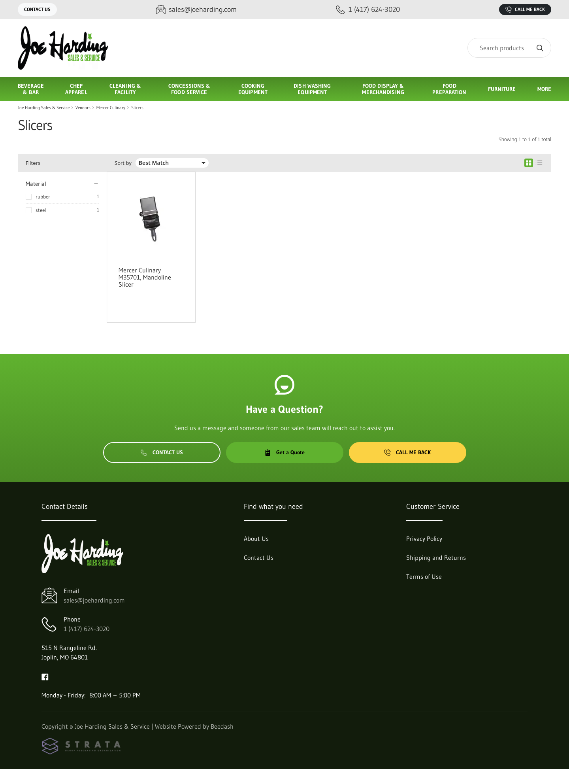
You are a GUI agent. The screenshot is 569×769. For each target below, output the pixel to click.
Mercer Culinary (110, 107)
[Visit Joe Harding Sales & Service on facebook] (45, 676)
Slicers (137, 107)
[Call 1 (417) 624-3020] (368, 9)
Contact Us (37, 9)
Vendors (82, 107)
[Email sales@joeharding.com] (196, 9)
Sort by (123, 163)
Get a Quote (284, 452)
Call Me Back (525, 9)
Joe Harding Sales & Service (44, 107)
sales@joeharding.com (94, 600)
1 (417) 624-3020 (86, 629)
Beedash (222, 726)
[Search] (509, 48)
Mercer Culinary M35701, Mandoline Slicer (145, 277)
